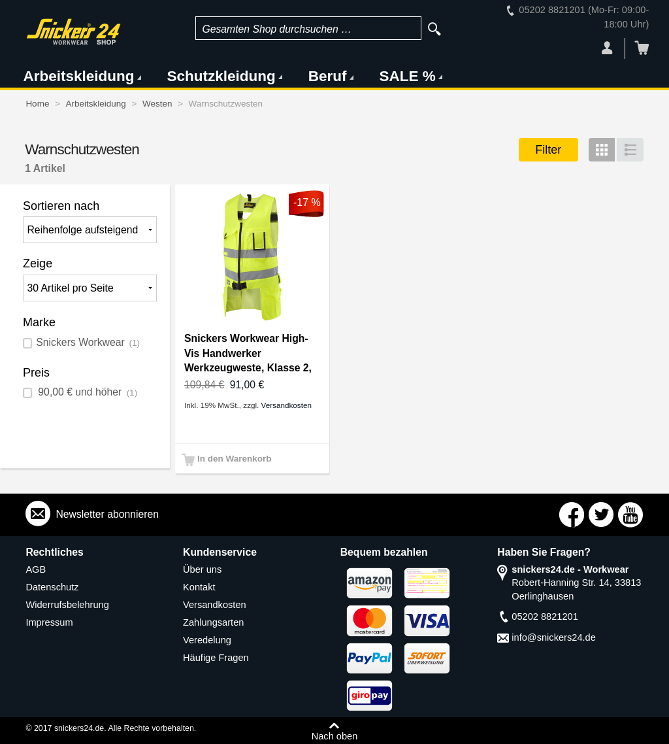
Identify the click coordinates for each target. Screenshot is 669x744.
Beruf (327, 76)
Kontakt (199, 587)
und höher (86, 391)
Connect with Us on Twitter (601, 514)
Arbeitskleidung (78, 76)
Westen (157, 104)
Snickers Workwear (88, 342)
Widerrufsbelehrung (67, 605)
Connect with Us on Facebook (571, 514)
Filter (548, 149)
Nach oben (335, 736)
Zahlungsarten (213, 622)
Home (37, 104)
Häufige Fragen (216, 657)
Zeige (37, 263)
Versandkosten (286, 405)
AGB (35, 569)
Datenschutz (51, 587)
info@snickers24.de (554, 637)
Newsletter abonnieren (107, 514)
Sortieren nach (61, 205)
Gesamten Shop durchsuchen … (276, 29)
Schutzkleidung (221, 76)
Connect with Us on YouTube (630, 514)
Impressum (49, 622)
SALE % (408, 76)
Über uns (202, 569)
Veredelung (207, 640)
